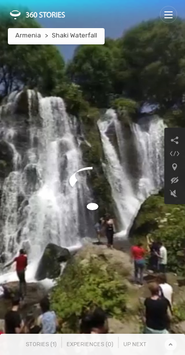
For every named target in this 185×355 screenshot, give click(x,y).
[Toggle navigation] (168, 14)
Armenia (28, 35)
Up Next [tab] (135, 344)
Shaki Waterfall (74, 35)
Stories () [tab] (41, 344)
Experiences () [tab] (90, 344)
